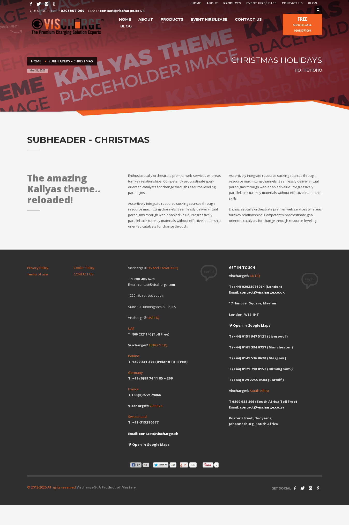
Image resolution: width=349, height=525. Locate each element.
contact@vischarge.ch (158, 433)
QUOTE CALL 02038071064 (302, 25)
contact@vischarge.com (156, 284)
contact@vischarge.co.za (262, 407)
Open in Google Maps (148, 444)
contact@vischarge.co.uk (122, 11)
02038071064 (72, 11)
